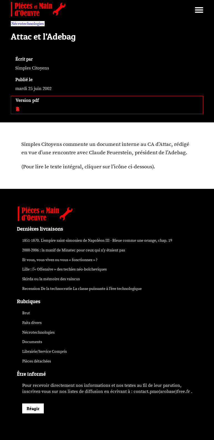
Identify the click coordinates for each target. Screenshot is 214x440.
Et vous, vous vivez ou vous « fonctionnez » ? (60, 260)
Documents (32, 341)
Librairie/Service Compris (44, 351)
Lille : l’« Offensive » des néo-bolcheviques (64, 269)
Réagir (33, 408)
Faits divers (32, 322)
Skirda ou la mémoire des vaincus (51, 279)
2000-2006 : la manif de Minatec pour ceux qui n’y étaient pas (73, 250)
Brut (26, 313)
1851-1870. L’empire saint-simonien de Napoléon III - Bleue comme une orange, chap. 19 (97, 240)
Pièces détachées (36, 361)
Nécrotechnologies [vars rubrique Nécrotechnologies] (27, 23)
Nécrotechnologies (38, 332)
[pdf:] (18, 109)
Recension (82, 288)
